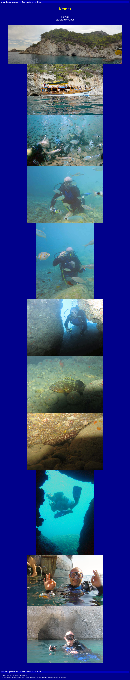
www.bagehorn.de (9, 2)
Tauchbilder (28, 2)
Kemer (40, 2)
